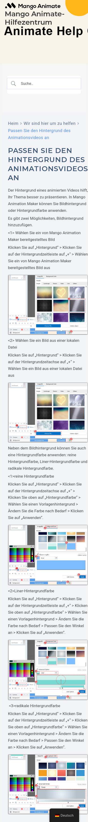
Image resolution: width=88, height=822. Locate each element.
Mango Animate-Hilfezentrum (35, 18)
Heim (13, 123)
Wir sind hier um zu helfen (50, 123)
